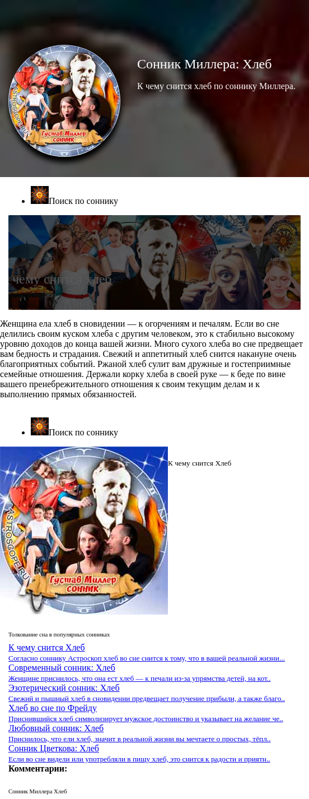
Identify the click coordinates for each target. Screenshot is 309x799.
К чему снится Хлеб (146, 652)
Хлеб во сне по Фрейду (145, 713)
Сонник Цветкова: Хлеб (139, 753)
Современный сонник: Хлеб (139, 672)
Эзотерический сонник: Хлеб (146, 693)
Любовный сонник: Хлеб (139, 733)
